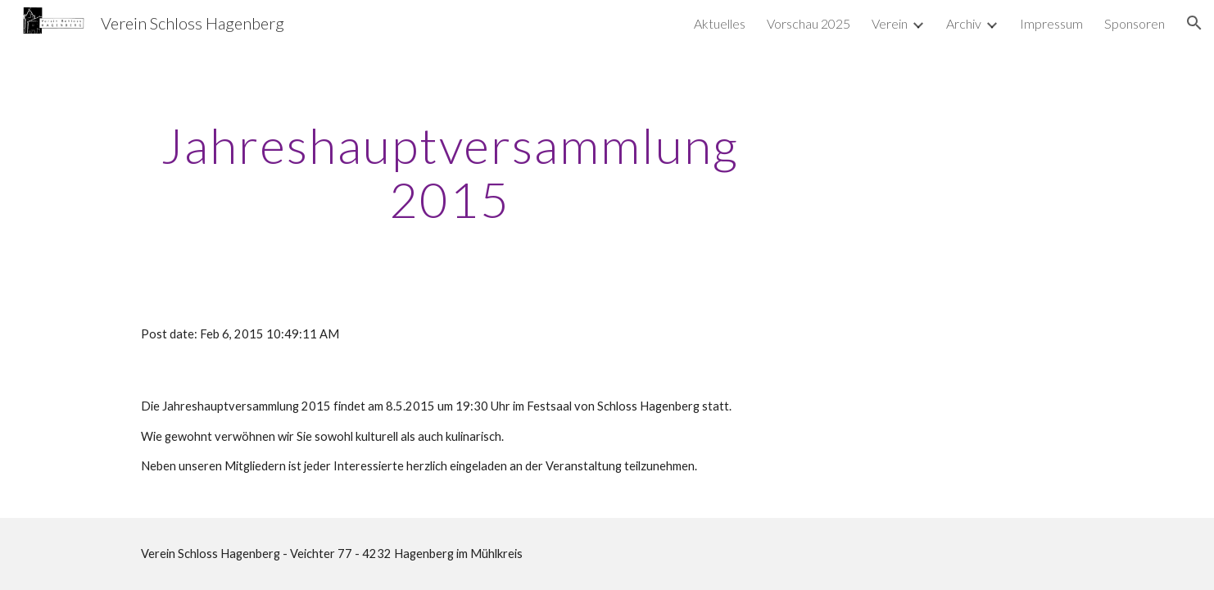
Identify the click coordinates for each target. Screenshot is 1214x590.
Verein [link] (890, 23)
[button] (1194, 23)
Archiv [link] (963, 23)
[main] (449, 172)
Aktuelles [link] (719, 23)
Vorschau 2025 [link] (808, 23)
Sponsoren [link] (1134, 23)
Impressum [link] (1051, 23)
